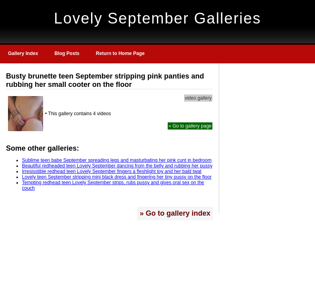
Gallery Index (23, 53)
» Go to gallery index (175, 213)
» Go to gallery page (190, 126)
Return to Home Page (120, 53)
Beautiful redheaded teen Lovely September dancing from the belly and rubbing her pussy (117, 166)
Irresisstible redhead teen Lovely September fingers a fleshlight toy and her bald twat (112, 171)
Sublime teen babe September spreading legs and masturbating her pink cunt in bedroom (117, 160)
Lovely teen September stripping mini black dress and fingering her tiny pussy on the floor (117, 177)
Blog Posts (66, 53)
